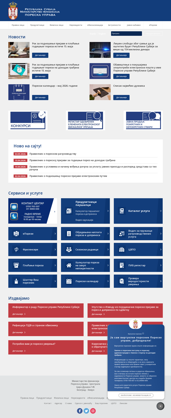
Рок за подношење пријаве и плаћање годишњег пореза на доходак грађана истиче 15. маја (55, 67)
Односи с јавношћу (83, 403)
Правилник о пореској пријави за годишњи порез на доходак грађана (72, 160)
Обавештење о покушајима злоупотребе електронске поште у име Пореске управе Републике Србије (137, 67)
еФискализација (95, 397)
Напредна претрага (153, 15)
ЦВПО (113, 403)
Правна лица (27, 397)
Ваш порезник (101, 403)
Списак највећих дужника (129, 85)
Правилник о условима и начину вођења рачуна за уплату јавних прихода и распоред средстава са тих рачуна (93, 168)
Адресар (58, 403)
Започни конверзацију (136, 395)
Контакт (47, 403)
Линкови (123, 403)
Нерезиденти (78, 397)
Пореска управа (35, 10)
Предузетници (44, 397)
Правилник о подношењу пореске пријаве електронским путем (68, 175)
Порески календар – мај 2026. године (55, 85)
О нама (68, 403)
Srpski (93, 15)
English (102, 15)
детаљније (40, 55)
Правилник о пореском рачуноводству (52, 153)
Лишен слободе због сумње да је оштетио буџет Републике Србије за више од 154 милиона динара (135, 46)
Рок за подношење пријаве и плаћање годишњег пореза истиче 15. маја (55, 45)
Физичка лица (61, 397)
